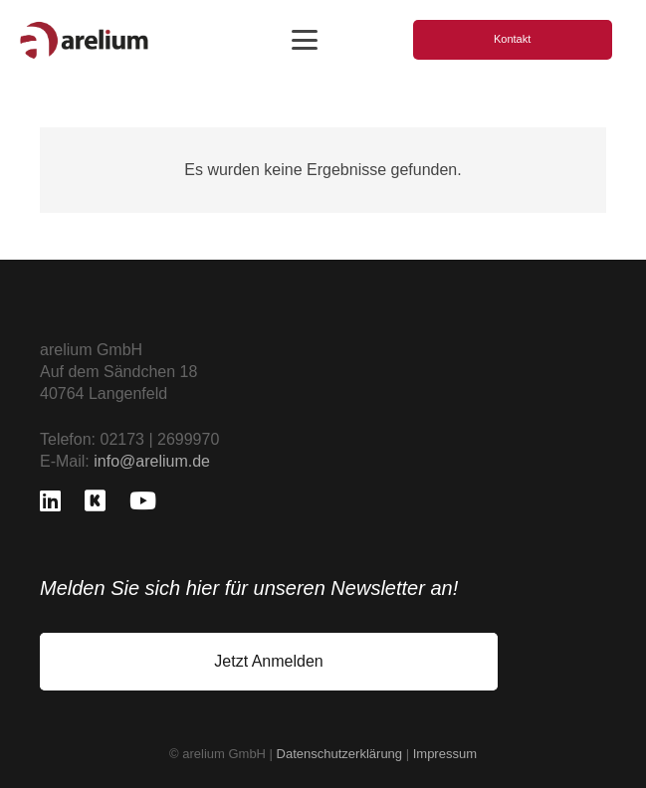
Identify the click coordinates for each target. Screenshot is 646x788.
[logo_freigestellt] (84, 40)
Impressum (445, 753)
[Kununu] (95, 500)
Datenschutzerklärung (339, 753)
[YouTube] (142, 500)
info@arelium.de (152, 461)
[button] (304, 40)
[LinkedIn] (50, 500)
